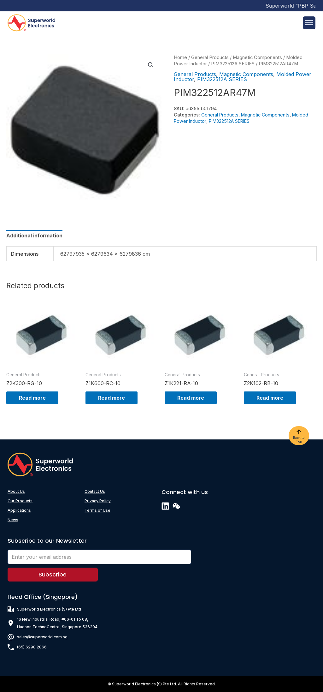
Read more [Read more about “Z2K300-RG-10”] (32, 398)
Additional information (34, 235)
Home (180, 57)
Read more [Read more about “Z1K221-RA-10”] (190, 398)
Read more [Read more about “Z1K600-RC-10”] (111, 398)
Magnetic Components (257, 57)
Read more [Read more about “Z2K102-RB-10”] (269, 398)
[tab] (34, 235)
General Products (210, 57)
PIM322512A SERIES (233, 64)
